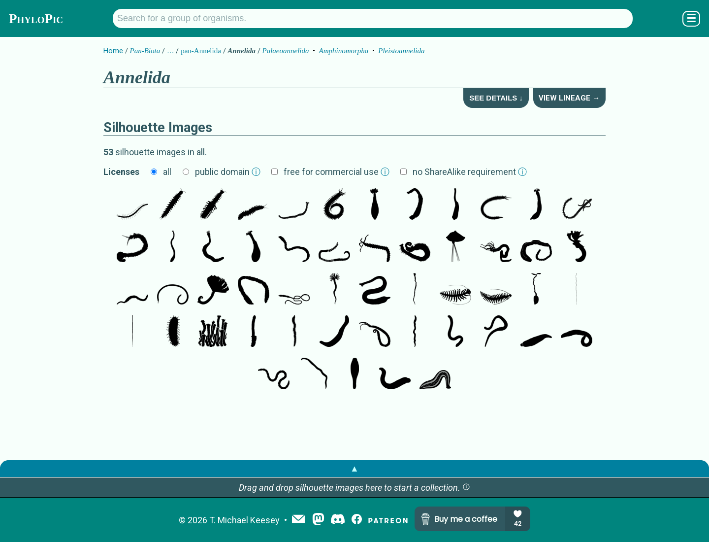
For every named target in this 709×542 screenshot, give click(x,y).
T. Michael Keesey (244, 520)
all (167, 172)
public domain (227, 172)
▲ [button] (354, 468)
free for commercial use (336, 172)
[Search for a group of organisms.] (373, 18)
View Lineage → (569, 98)
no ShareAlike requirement (470, 172)
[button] (466, 487)
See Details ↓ (496, 98)
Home (113, 50)
